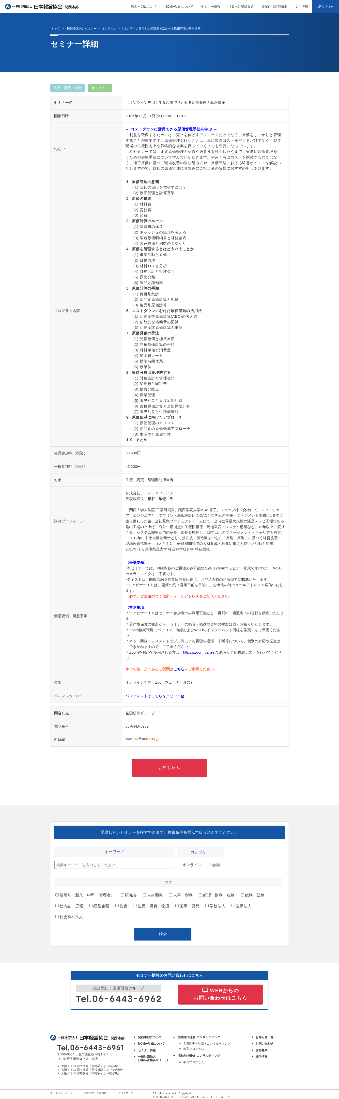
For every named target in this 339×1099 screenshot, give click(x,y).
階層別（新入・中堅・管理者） (85, 895)
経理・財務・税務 (217, 895)
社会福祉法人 (69, 917)
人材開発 (153, 895)
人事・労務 (181, 895)
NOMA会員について (179, 6)
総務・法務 (253, 895)
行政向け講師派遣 (241, 6)
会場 (214, 865)
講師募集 (261, 1050)
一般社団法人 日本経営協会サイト (153, 1058)
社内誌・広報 (69, 906)
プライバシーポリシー (62, 1093)
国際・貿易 (187, 906)
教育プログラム (193, 1049)
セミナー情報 (210, 6)
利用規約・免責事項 (95, 1093)
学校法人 (215, 906)
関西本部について (144, 6)
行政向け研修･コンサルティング (198, 1055)
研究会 (129, 895)
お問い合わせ (325, 6)
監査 (121, 906)
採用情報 (301, 6)
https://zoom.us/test (199, 652)
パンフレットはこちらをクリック (154, 696)
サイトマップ (126, 1093)
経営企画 (99, 906)
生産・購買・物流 (151, 906)
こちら (179, 669)
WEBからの (220, 994)
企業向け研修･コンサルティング (198, 1037)
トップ (55, 28)
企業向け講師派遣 (274, 6)
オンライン (190, 865)
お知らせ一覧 (264, 1037)
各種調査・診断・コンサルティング (207, 1043)
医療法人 (241, 906)
